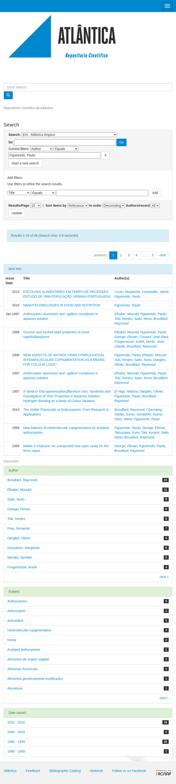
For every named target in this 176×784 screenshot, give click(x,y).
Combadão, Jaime (155, 292)
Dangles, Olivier (151, 391)
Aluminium (15, 688)
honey (11, 640)
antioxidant (15, 620)
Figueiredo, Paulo (127, 296)
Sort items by (55, 205)
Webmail (96, 771)
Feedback (33, 771)
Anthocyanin (16, 611)
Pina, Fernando (18, 528)
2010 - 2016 (16, 722)
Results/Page (18, 205)
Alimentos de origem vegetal (28, 659)
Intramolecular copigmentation (29, 630)
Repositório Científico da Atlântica (28, 108)
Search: (14, 135)
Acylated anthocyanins (23, 649)
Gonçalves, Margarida (23, 548)
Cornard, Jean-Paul (153, 337)
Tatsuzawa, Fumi (127, 432)
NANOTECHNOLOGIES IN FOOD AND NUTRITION (61, 305)
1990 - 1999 (16, 742)
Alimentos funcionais (22, 669)
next (163, 255)
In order (95, 205)
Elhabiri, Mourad (127, 314)
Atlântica (10, 771)
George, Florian (126, 337)
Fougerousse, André (129, 341)
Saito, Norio (142, 319)
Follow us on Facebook (129, 771)
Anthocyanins (17, 601)
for (10, 142)
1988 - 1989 (16, 751)
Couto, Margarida (127, 292)
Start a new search (25, 163)
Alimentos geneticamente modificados (35, 679)
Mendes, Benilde (19, 557)
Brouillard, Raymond (142, 346)
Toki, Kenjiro (124, 319)
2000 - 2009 (16, 732)
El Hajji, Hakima (126, 391)
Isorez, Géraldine (138, 414)
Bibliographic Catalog (65, 771)
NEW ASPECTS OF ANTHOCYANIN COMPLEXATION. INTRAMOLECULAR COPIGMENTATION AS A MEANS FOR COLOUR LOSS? (64, 359)
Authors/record (138, 205)
